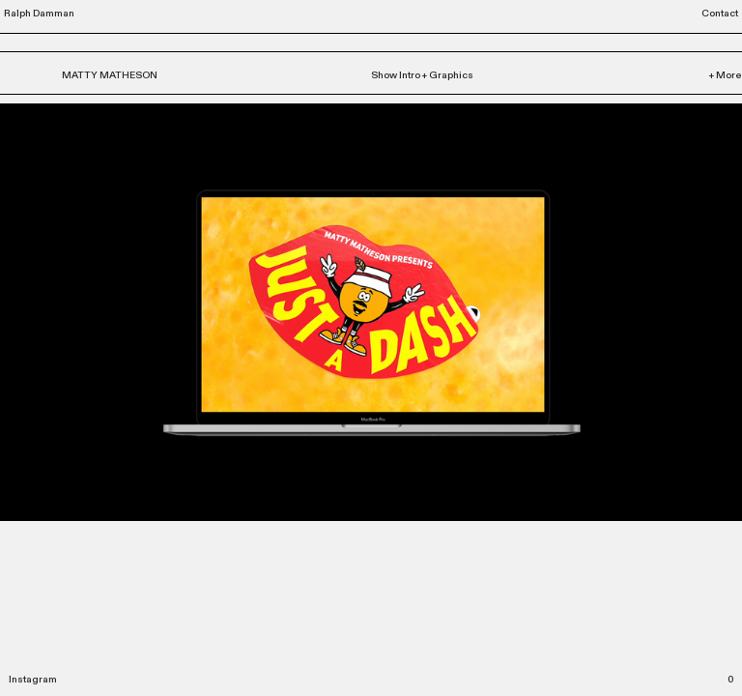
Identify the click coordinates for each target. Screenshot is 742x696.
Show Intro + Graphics (422, 75)
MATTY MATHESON (109, 75)
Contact (719, 13)
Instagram (33, 679)
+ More (725, 75)
